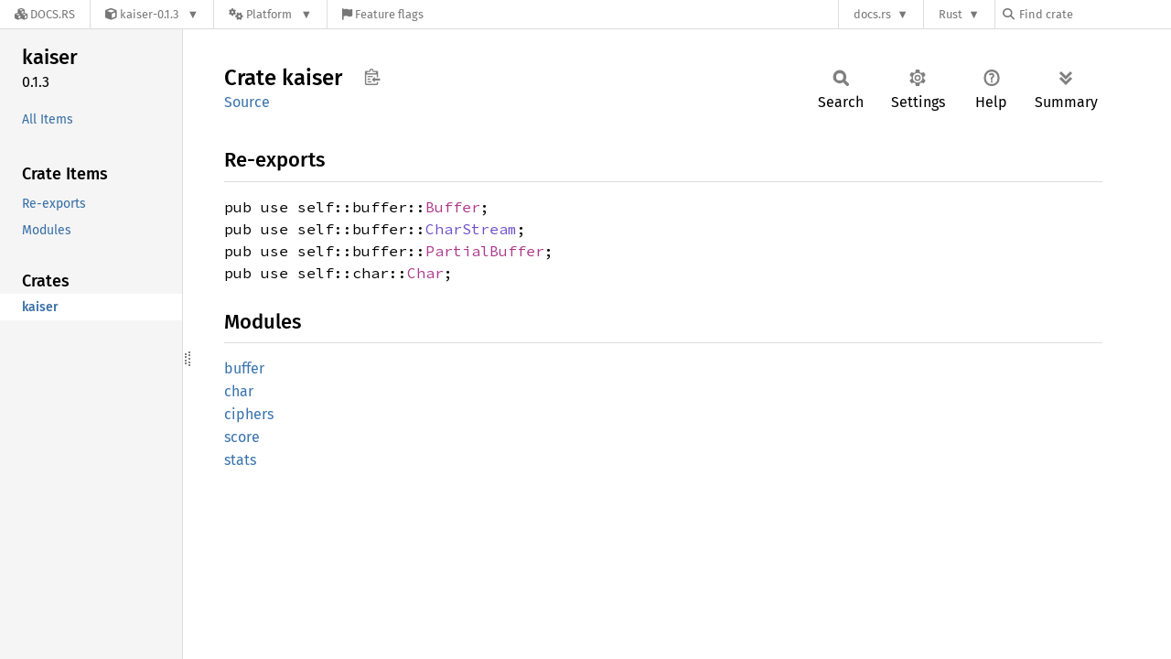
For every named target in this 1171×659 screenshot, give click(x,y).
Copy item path (372, 76)
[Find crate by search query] (1094, 14)
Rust (950, 14)
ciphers (249, 414)
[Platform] (270, 14)
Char (425, 273)
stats (240, 460)
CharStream (471, 229)
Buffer (452, 207)
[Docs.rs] (45, 14)
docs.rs (872, 14)
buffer (244, 368)
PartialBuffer (484, 251)
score (242, 437)
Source (247, 102)
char (238, 391)
